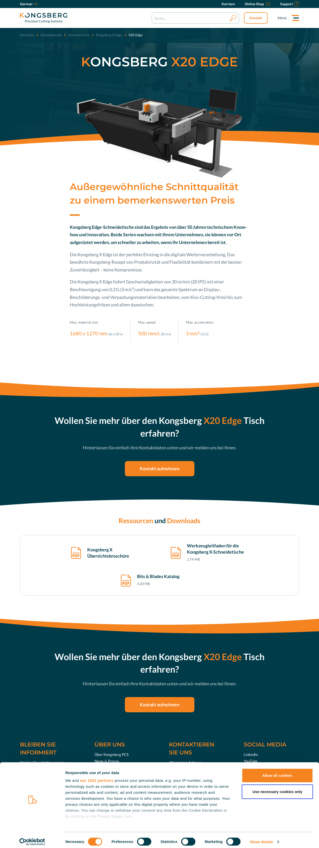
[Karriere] (228, 4)
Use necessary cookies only (277, 788)
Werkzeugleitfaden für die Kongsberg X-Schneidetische (215, 549)
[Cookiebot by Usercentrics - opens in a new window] (32, 838)
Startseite (27, 35)
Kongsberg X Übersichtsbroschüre (108, 553)
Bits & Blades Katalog (158, 576)
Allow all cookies (277, 772)
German (29, 4)
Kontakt (255, 18)
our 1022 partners (96, 777)
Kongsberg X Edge (109, 35)
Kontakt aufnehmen (159, 468)
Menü (282, 18)
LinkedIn (251, 754)
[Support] (289, 4)
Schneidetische (51, 35)
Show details (261, 838)
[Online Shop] (257, 4)
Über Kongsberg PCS (111, 754)
